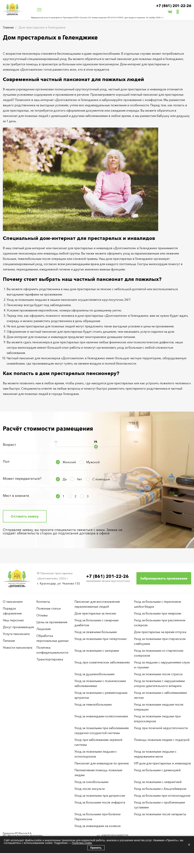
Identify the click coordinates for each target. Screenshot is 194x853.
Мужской (93, 462)
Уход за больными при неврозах (157, 613)
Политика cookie (82, 842)
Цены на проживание (51, 622)
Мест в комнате (16, 496)
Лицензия (43, 629)
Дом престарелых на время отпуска (160, 632)
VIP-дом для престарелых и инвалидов (162, 763)
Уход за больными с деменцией (157, 770)
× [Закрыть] (189, 845)
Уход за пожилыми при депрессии (99, 795)
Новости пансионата (17, 647)
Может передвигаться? (22, 479)
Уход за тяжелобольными (93, 704)
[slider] (96, 446)
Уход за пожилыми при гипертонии (100, 639)
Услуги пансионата (16, 634)
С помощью (101, 479)
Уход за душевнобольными (94, 674)
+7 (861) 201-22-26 (172, 6)
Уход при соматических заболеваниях (102, 662)
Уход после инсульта (89, 789)
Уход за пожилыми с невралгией (157, 782)
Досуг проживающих (18, 627)
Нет (79, 479)
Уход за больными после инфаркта (99, 802)
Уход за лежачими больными (95, 632)
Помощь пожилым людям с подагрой (161, 740)
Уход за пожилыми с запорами (96, 650)
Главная (8, 27)
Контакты (43, 601)
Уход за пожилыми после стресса (158, 674)
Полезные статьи (48, 608)
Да (64, 479)
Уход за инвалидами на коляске (97, 826)
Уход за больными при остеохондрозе (162, 795)
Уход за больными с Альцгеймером (160, 789)
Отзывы (42, 615)
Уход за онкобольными (91, 782)
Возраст (9, 445)
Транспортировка (49, 659)
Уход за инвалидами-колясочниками (101, 716)
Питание (9, 641)
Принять (96, 847)
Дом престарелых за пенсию (95, 613)
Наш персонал (13, 620)
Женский (69, 462)
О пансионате (13, 601)
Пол (6, 461)
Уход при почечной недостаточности (161, 728)
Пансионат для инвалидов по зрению (101, 763)
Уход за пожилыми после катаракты (160, 814)
